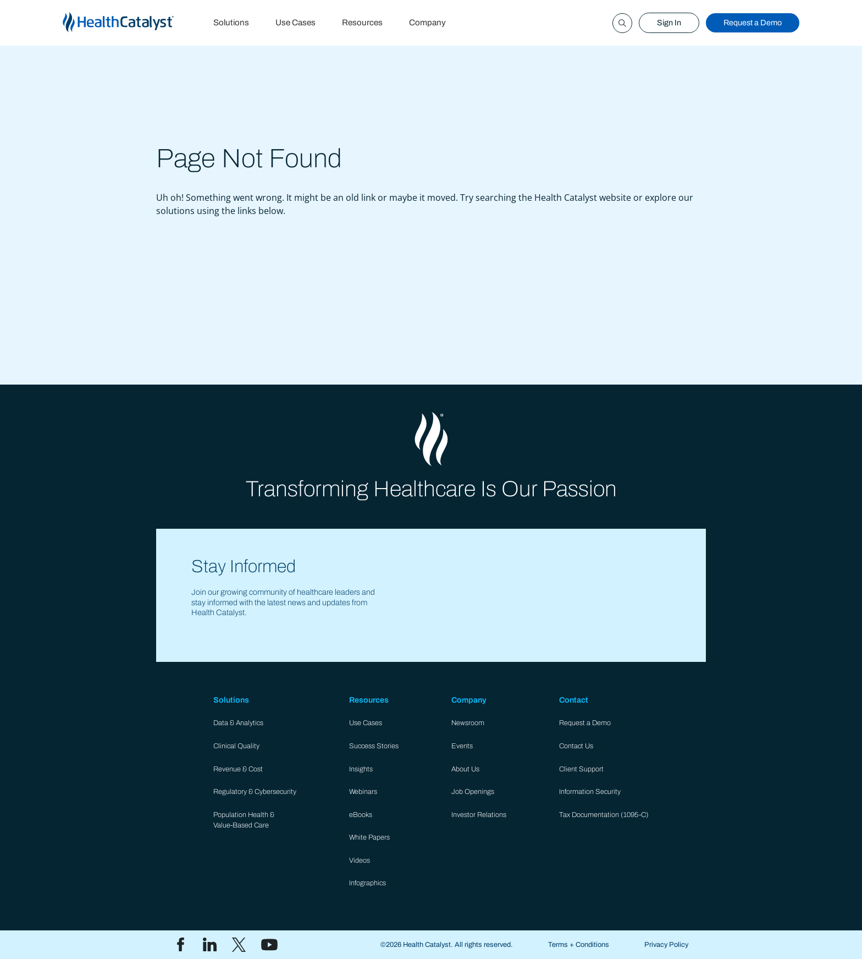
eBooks (360, 815)
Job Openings (472, 792)
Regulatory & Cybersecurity (254, 792)
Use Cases (295, 22)
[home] (131, 23)
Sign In (669, 22)
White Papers (369, 837)
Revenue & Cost (238, 769)
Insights (361, 769)
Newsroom (467, 723)
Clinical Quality (236, 746)
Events (462, 746)
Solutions (231, 22)
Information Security (590, 792)
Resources (362, 22)
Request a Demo (752, 22)
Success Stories (374, 746)
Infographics (367, 883)
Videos (359, 860)
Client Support (581, 769)
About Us (465, 769)
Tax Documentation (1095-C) (604, 815)
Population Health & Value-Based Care (243, 820)
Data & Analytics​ (238, 723)
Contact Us (576, 746)
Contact (573, 699)
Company (427, 22)
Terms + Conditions (578, 945)
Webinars (363, 792)
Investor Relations (478, 815)
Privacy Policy (666, 945)
